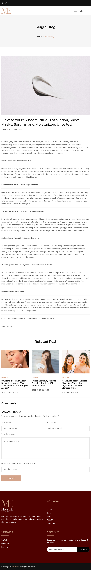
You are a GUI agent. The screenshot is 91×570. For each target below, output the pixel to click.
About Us (50, 520)
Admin (5, 129)
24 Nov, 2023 (17, 129)
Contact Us (51, 523)
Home (39, 37)
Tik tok (4, 540)
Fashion (4, 378)
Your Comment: (8, 434)
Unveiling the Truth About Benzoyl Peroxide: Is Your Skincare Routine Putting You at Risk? (15, 384)
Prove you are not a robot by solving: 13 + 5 (18, 463)
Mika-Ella (15, 567)
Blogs (49, 517)
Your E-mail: (52, 423)
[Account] (81, 11)
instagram (5, 547)
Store (49, 513)
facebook (5, 544)
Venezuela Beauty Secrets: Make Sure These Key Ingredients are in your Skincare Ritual (74, 384)
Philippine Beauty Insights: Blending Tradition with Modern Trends (44, 383)
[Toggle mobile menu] (87, 11)
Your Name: (6, 423)
